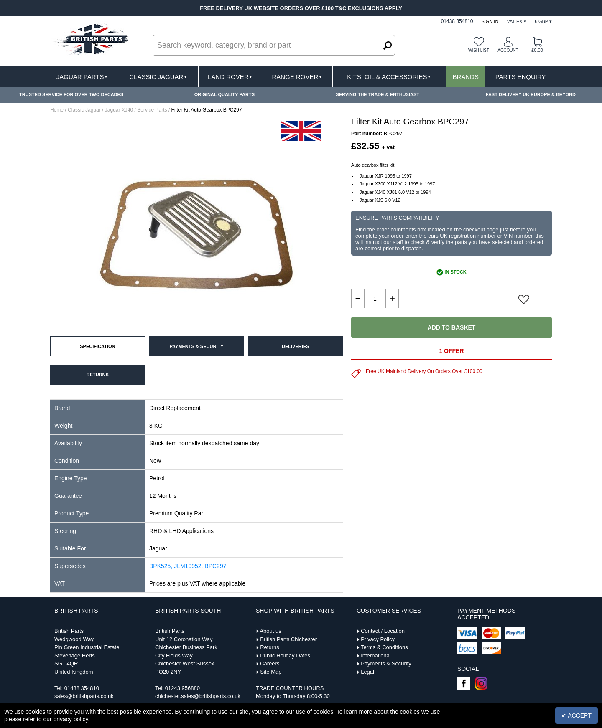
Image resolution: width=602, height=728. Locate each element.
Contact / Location (383, 631)
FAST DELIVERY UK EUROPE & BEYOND (531, 94)
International (376, 655)
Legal (367, 672)
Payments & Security (386, 663)
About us (270, 631)
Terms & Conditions (384, 647)
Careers (269, 663)
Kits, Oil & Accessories (389, 76)
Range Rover (297, 76)
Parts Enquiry (520, 76)
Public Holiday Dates (285, 655)
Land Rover (230, 76)
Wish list (478, 50)
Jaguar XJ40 (119, 110)
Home (57, 110)
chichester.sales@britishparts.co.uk (197, 696)
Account (507, 50)
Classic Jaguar (158, 76)
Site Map (270, 672)
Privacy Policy (378, 639)
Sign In (489, 21)
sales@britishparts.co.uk (84, 696)
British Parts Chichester (288, 639)
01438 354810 (81, 688)
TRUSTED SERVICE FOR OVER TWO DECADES (71, 94)
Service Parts (152, 110)
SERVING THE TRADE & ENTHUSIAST (377, 94)
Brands (465, 76)
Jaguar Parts (82, 76)
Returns (269, 647)
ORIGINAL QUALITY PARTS (224, 94)
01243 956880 (182, 688)
